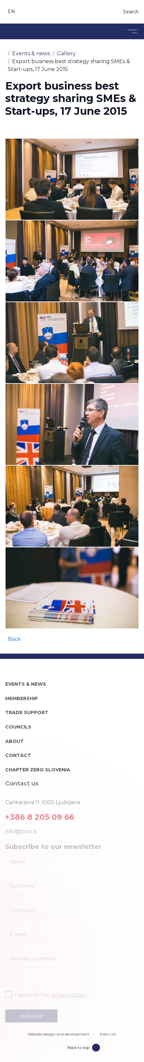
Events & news (31, 53)
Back (14, 639)
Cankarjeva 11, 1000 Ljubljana (42, 800)
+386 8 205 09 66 (39, 814)
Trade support (26, 710)
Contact (18, 753)
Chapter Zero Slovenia (37, 767)
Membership (21, 695)
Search (131, 12)
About (14, 738)
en (11, 11)
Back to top (84, 1048)
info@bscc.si (21, 829)
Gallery (66, 53)
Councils (18, 724)
